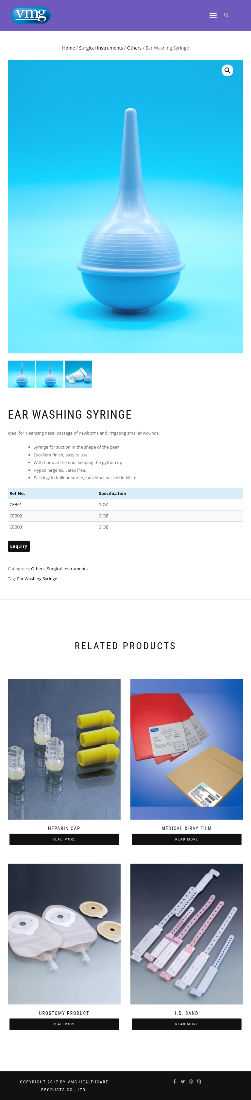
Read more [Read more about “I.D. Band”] (186, 1024)
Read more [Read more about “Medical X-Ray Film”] (186, 839)
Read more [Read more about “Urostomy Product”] (64, 1024)
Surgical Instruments (101, 48)
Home (68, 48)
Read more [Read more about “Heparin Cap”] (64, 839)
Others (134, 48)
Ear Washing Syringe (37, 579)
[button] (227, 70)
